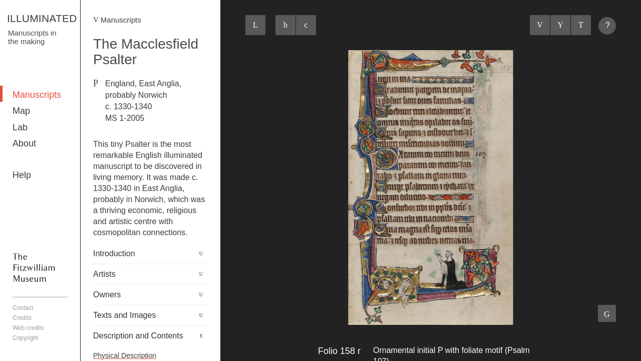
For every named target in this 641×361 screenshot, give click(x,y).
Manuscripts (37, 95)
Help (22, 175)
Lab (20, 127)
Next (581, 25)
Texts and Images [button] (124, 315)
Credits (22, 317)
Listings (560, 25)
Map (21, 111)
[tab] (150, 254)
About (24, 143)
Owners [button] (107, 294)
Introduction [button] (114, 253)
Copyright (25, 337)
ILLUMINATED (42, 18)
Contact (23, 307)
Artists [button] (104, 274)
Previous (540, 25)
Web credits (28, 327)
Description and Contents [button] (138, 335)
